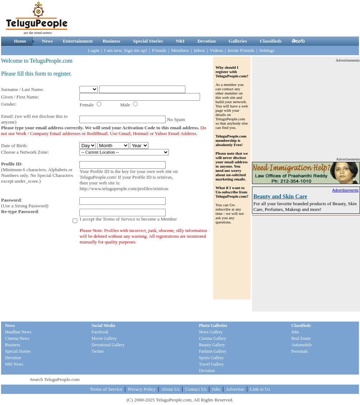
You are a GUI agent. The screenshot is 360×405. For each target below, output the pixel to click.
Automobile (301, 344)
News (47, 41)
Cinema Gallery (212, 338)
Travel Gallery (211, 364)
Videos (216, 50)
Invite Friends (241, 50)
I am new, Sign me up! (125, 50)
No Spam (176, 119)
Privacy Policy (142, 389)
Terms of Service (119, 219)
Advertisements (345, 190)
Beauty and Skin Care (280, 196)
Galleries (238, 41)
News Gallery (211, 331)
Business (111, 41)
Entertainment (78, 41)
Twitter (98, 351)
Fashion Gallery (213, 351)
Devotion (207, 41)
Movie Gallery (104, 338)
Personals (299, 351)
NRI (180, 41)
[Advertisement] (306, 108)
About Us (170, 389)
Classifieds (271, 41)
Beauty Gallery (212, 344)
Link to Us (260, 389)
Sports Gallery (211, 357)
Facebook (100, 331)
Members (180, 50)
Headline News (18, 331)
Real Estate (301, 338)
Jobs (295, 331)
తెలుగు (298, 41)
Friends (159, 50)
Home (20, 41)
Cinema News (17, 338)
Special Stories (148, 41)
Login (93, 50)
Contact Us (195, 389)
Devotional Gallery (108, 344)
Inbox (199, 50)
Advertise (235, 389)
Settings (266, 50)
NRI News (14, 364)
